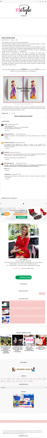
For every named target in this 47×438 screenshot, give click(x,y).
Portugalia (3, 381)
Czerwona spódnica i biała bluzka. (41, 348)
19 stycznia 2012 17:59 (21, 163)
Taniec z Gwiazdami (19, 381)
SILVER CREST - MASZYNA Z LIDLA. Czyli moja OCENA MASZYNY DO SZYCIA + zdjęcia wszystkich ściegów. (27, 302)
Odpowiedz (7, 130)
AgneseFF (7, 152)
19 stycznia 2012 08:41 (20, 142)
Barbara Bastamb (9, 142)
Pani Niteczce (13, 42)
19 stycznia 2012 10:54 (15, 152)
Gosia (5, 124)
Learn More (21, 435)
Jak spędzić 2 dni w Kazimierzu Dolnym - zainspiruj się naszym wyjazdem (6, 350)
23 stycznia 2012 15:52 (16, 174)
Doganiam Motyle (9, 134)
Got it (26, 435)
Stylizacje (8, 381)
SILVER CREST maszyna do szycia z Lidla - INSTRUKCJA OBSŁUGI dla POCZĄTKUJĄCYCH (27, 309)
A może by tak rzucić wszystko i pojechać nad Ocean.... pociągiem (17, 349)
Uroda (25, 381)
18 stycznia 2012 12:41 (21, 134)
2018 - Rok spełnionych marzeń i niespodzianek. (29, 348)
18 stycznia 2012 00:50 (13, 124)
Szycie (13, 381)
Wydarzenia (30, 381)
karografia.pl (44, 421)
